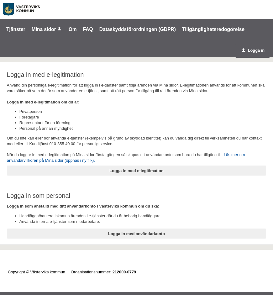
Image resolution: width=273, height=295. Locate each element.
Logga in (253, 50)
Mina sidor (47, 29)
